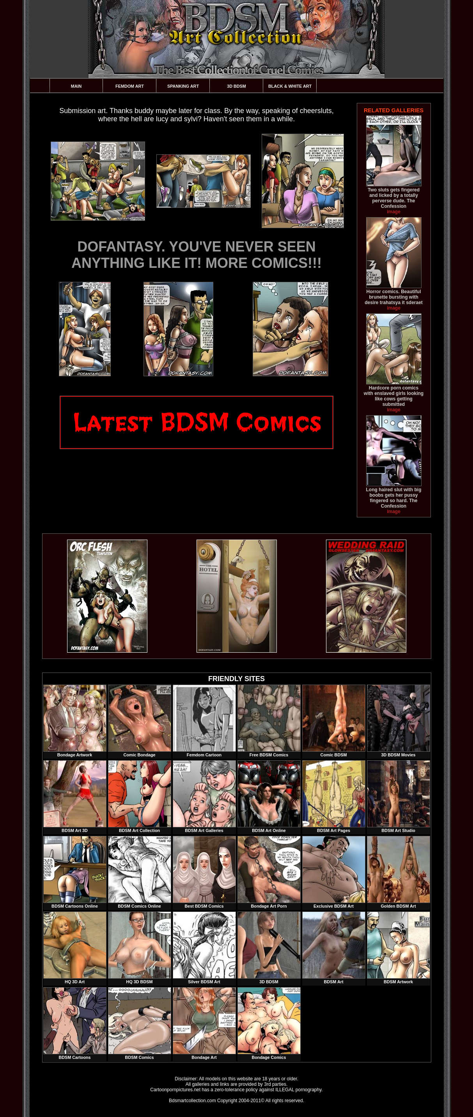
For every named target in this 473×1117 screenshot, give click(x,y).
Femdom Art (129, 86)
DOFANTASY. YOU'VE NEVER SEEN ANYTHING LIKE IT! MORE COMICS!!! (196, 255)
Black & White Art (290, 86)
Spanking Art (183, 86)
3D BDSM (236, 86)
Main (76, 86)
